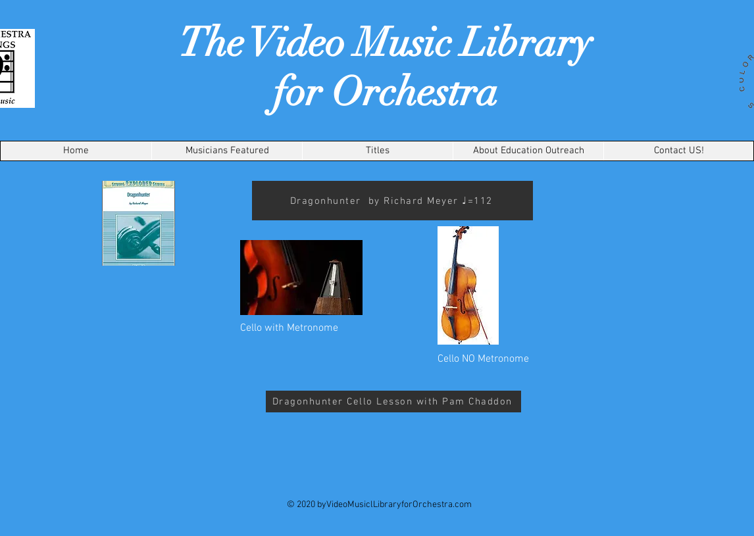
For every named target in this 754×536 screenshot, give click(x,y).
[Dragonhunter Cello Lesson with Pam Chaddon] (393, 401)
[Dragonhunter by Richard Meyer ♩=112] (392, 200)
